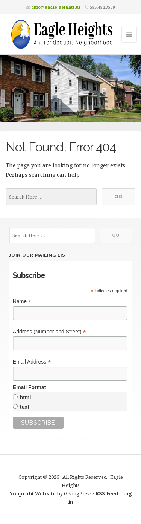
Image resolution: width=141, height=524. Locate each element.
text (24, 407)
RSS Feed (106, 493)
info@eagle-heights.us (56, 7)
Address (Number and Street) (49, 331)
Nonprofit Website (32, 493)
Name (22, 301)
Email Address (32, 361)
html (25, 397)
